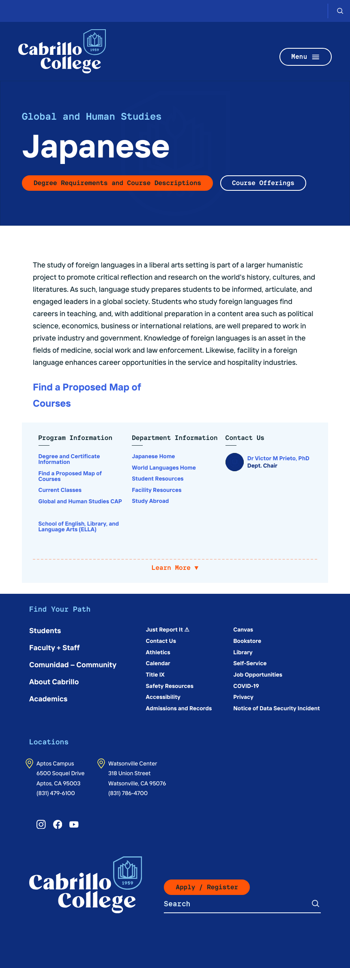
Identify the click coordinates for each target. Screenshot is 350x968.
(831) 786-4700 (128, 792)
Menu (305, 57)
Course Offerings (263, 183)
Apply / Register (207, 887)
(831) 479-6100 (56, 792)
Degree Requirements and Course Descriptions (117, 183)
